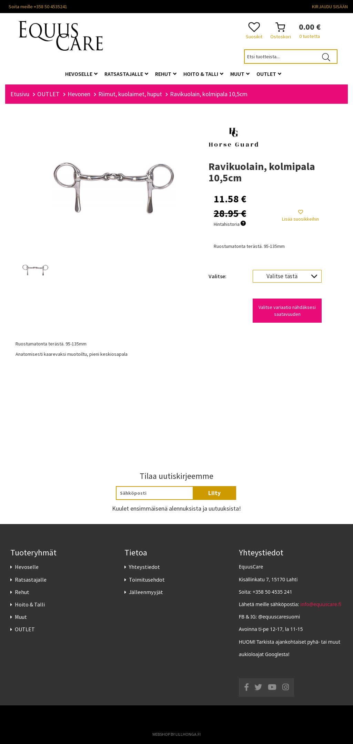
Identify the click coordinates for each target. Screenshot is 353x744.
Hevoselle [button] (81, 73)
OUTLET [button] (268, 73)
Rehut (22, 592)
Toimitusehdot (147, 579)
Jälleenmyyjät (146, 592)
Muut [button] (240, 73)
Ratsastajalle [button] (126, 73)
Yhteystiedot (144, 566)
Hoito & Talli (30, 604)
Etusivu (19, 94)
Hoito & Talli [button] (203, 73)
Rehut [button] (165, 73)
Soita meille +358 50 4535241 (38, 6)
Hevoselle (27, 566)
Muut (21, 616)
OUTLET (25, 629)
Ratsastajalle (31, 579)
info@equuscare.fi (320, 604)
